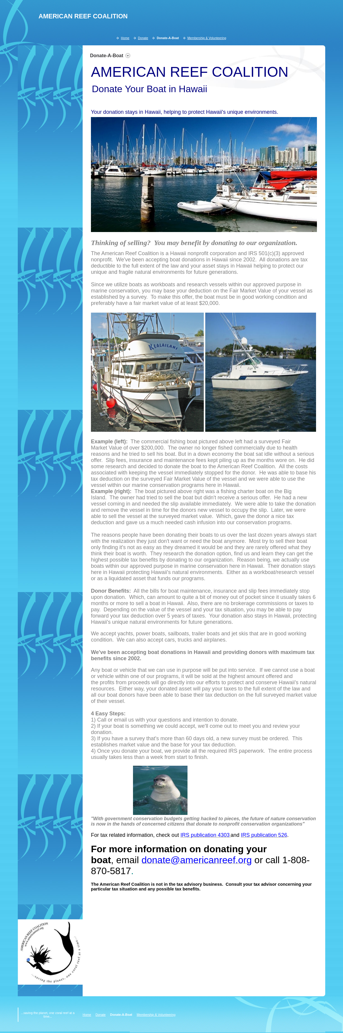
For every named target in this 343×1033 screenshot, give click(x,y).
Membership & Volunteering (206, 38)
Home (125, 38)
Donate (143, 38)
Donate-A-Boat (168, 38)
